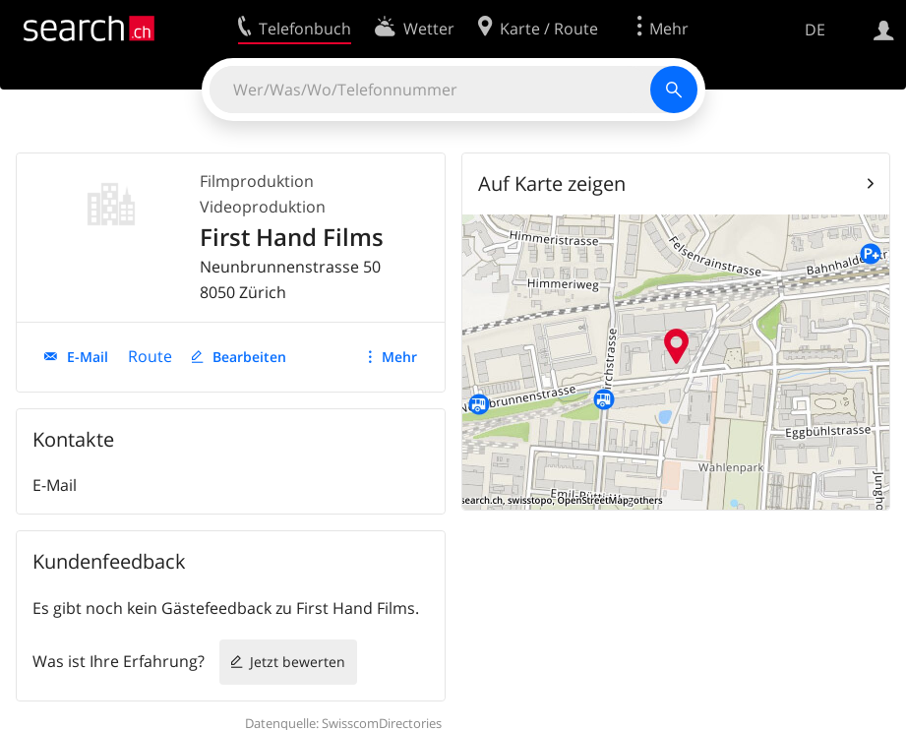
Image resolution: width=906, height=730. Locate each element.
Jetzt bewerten (297, 661)
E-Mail (87, 356)
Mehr (399, 356)
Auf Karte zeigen (552, 183)
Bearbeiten (249, 356)
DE (815, 29)
